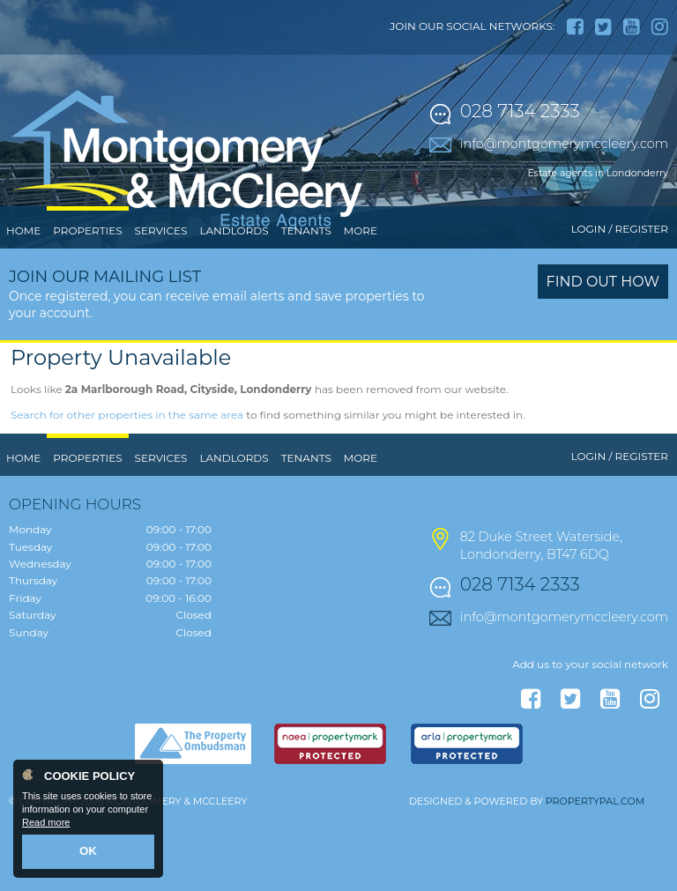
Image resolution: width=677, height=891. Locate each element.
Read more (46, 825)
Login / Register (619, 301)
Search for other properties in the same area (127, 487)
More (360, 303)
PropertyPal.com (595, 874)
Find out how (603, 354)
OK (88, 853)
